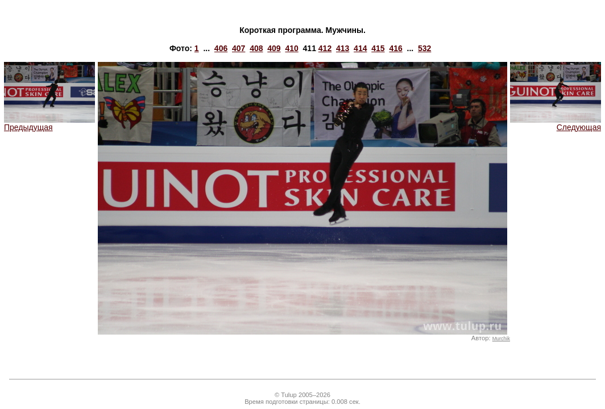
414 (360, 48)
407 (238, 48)
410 (291, 48)
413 (342, 48)
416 (395, 48)
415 (377, 48)
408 (256, 48)
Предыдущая (49, 123)
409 (273, 48)
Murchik (501, 338)
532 (424, 48)
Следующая (555, 123)
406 (220, 48)
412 (324, 48)
